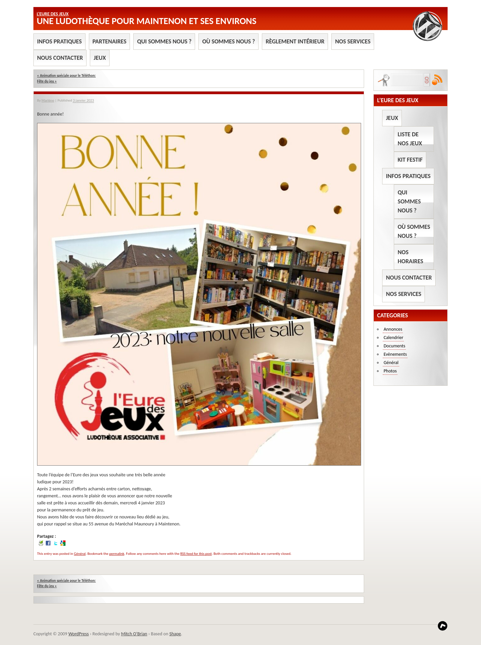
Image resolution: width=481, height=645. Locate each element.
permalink (116, 553)
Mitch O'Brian (134, 634)
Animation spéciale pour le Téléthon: (66, 75)
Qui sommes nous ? (164, 41)
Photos (389, 371)
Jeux (100, 57)
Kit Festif (410, 159)
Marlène (47, 100)
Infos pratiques (59, 41)
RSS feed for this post (196, 553)
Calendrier (393, 337)
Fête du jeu (47, 81)
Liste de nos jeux (409, 139)
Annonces (392, 329)
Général (80, 553)
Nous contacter (60, 57)
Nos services (352, 41)
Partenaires (110, 41)
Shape (175, 634)
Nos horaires (410, 257)
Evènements (395, 354)
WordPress (78, 634)
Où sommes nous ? (228, 41)
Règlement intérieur (295, 41)
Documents (394, 346)
